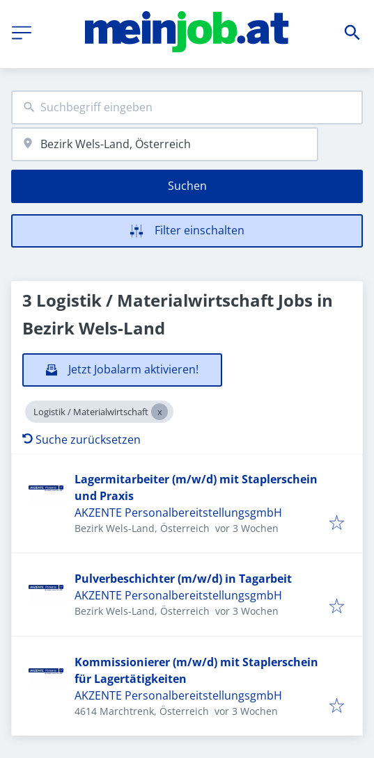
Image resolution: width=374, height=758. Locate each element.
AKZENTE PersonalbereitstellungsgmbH (178, 512)
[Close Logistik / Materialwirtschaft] (159, 411)
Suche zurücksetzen (81, 439)
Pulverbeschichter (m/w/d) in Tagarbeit (183, 578)
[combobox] (187, 107)
